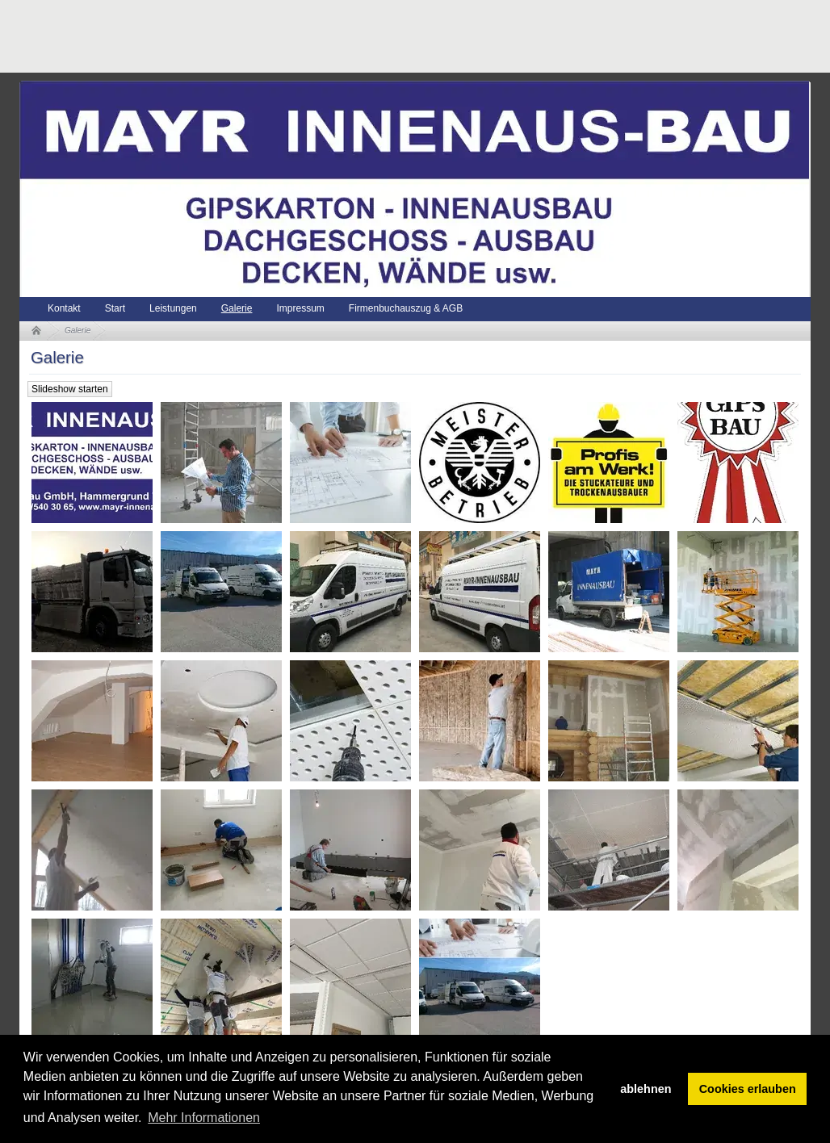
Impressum (300, 308)
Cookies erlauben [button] (747, 1088)
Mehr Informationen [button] (204, 1117)
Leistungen (173, 308)
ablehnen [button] (645, 1088)
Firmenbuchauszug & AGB (406, 308)
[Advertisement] (313, 36)
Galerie (237, 308)
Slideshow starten (69, 389)
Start (115, 308)
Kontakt (64, 308)
